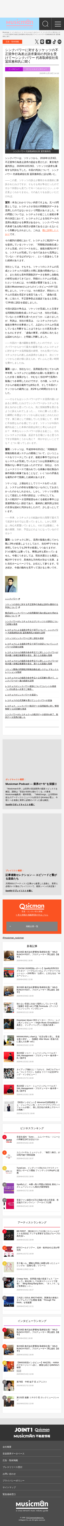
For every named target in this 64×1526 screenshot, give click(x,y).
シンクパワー (12, 599)
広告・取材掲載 (12, 42)
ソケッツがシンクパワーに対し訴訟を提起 (24, 638)
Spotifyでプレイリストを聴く (19, 891)
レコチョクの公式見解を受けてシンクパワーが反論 (28, 700)
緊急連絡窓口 (9, 1494)
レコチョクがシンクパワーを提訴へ (21, 695)
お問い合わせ (9, 1474)
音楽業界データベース (13, 1453)
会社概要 (7, 1447)
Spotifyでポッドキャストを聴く (20, 804)
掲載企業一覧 (32, 926)
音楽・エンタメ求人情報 (32, 907)
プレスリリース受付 (12, 1467)
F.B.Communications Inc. (35, 1518)
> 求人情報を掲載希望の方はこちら (32, 915)
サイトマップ (9, 1487)
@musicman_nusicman (13, 938)
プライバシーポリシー (13, 1480)
